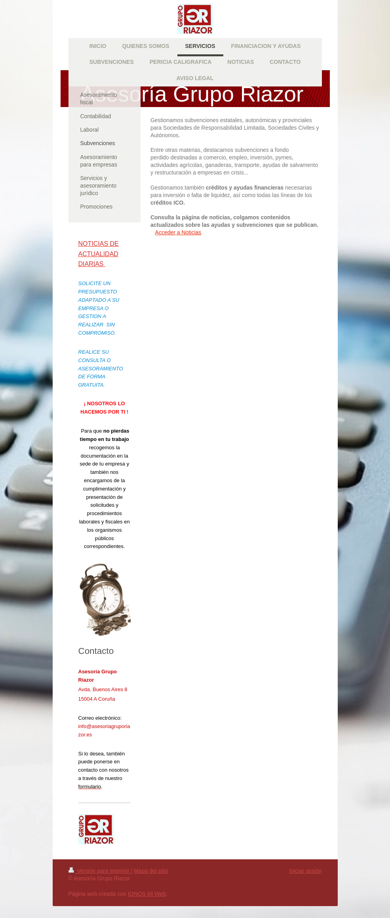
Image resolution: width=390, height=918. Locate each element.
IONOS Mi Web (147, 894)
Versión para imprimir (99, 871)
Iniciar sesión (305, 871)
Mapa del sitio (151, 871)
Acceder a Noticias (178, 232)
